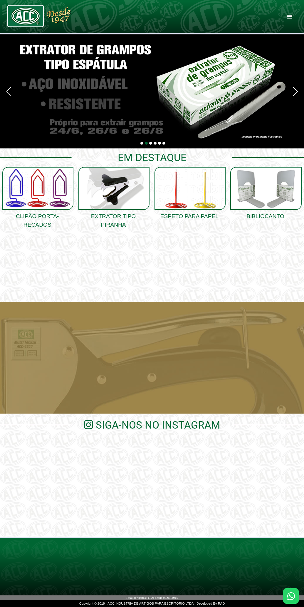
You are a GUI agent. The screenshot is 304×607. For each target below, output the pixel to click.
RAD (221, 603)
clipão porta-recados (37, 217)
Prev (10, 91)
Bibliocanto (265, 213)
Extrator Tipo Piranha (113, 217)
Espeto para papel (189, 213)
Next (293, 91)
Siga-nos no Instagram (152, 425)
